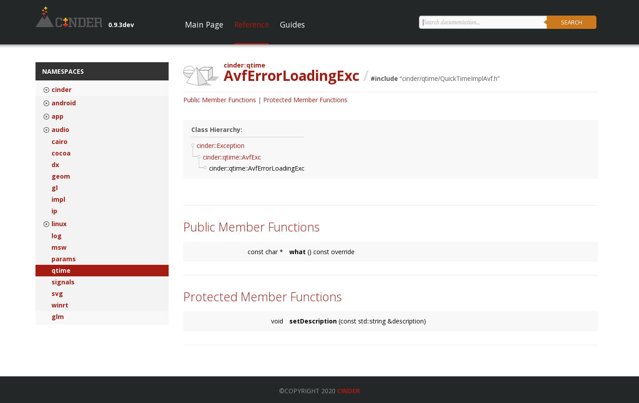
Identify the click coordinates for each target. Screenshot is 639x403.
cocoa (61, 153)
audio (60, 129)
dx (55, 164)
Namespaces (63, 71)
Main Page (204, 24)
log (56, 235)
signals (63, 282)
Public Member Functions (219, 100)
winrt (59, 305)
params (63, 259)
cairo (59, 141)
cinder (61, 89)
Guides (292, 24)
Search (571, 22)
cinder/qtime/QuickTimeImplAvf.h (449, 78)
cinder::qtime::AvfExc (232, 157)
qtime (61, 270)
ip (54, 211)
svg (57, 293)
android (63, 103)
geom (60, 176)
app (57, 116)
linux (59, 223)
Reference (251, 24)
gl (54, 188)
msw (59, 247)
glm (57, 316)
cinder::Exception (221, 145)
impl (58, 199)
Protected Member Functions (305, 100)
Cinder (348, 391)
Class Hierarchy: (216, 129)
